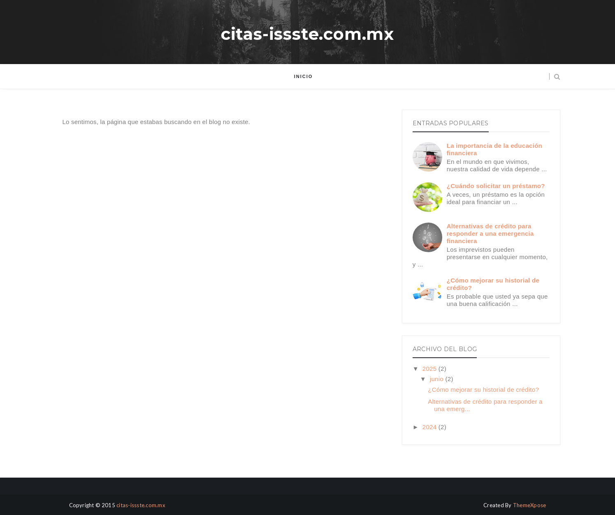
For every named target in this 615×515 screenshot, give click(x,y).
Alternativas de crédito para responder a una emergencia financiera (490, 233)
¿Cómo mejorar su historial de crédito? (483, 389)
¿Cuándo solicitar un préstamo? (496, 185)
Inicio (303, 76)
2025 (430, 368)
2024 (430, 426)
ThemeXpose (529, 505)
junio (438, 378)
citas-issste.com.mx (307, 34)
